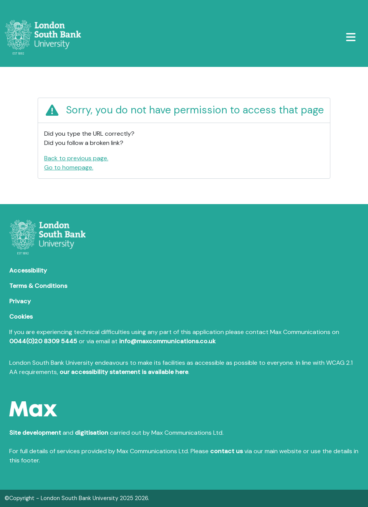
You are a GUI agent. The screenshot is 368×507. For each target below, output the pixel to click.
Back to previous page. (76, 158)
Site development (35, 433)
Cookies (21, 317)
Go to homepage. (68, 167)
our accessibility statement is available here (124, 372)
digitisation (91, 433)
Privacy (20, 301)
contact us (226, 451)
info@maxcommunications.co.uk (167, 341)
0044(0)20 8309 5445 (43, 341)
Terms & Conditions (38, 286)
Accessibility (28, 270)
